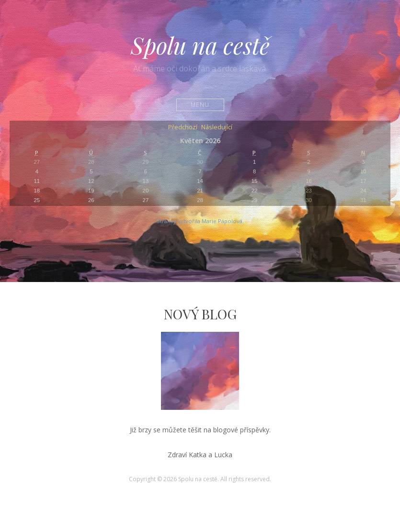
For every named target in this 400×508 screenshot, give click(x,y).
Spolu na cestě (200, 45)
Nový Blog (200, 314)
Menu (200, 105)
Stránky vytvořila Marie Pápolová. (200, 221)
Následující (216, 127)
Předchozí (182, 127)
